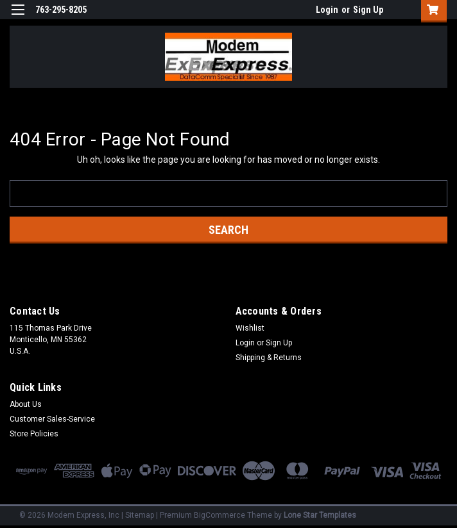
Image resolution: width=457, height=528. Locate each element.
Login (327, 9)
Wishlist (250, 328)
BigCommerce (219, 515)
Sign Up (368, 9)
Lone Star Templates (320, 515)
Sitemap (139, 515)
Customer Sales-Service (52, 419)
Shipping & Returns (269, 357)
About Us (26, 404)
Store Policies (34, 433)
